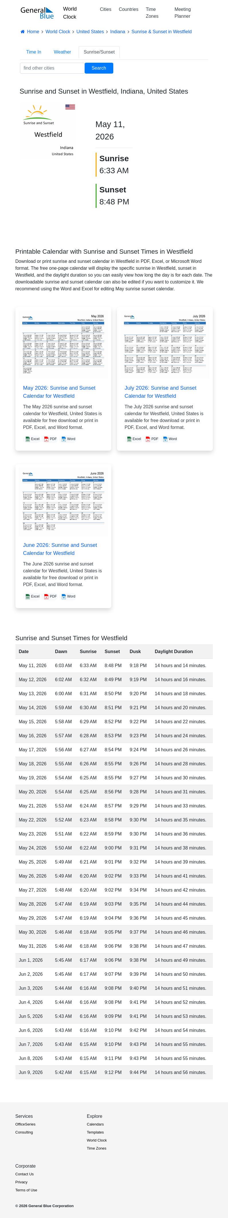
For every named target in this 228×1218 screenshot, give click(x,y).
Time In (33, 52)
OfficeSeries (25, 1124)
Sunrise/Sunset (99, 52)
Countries (128, 9)
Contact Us (24, 1174)
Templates (95, 1132)
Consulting (24, 1132)
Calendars (95, 1124)
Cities (105, 9)
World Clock (70, 13)
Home (29, 31)
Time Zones (152, 13)
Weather (62, 52)
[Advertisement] (189, 143)
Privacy (21, 1182)
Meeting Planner (183, 13)
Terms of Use (26, 1190)
